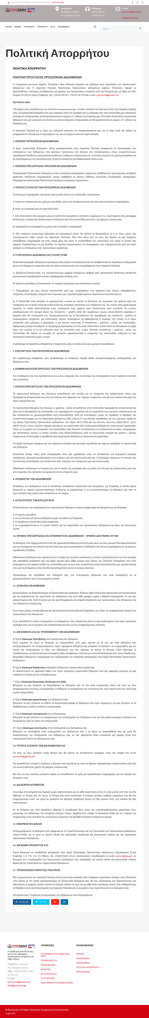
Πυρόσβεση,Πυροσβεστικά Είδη (55, 955)
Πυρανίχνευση (49, 960)
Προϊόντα (42, 27)
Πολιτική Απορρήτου (87, 967)
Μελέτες (46, 969)
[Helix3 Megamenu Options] (95, 26)
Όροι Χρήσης (83, 971)
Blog (53, 27)
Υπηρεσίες (29, 27)
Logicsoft (10, 1013)
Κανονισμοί (82, 958)
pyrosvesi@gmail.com (131, 12)
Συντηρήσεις (48, 978)
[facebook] (132, 2)
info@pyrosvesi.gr (130, 17)
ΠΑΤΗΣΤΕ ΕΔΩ (58, 2)
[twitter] (137, 2)
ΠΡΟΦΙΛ (17, 27)
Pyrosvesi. (14, 1009)
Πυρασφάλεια (48, 965)
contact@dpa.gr (123, 855)
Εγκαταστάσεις (49, 974)
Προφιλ (80, 954)
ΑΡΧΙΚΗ (8, 27)
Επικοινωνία (63, 27)
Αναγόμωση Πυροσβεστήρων (57, 982)
